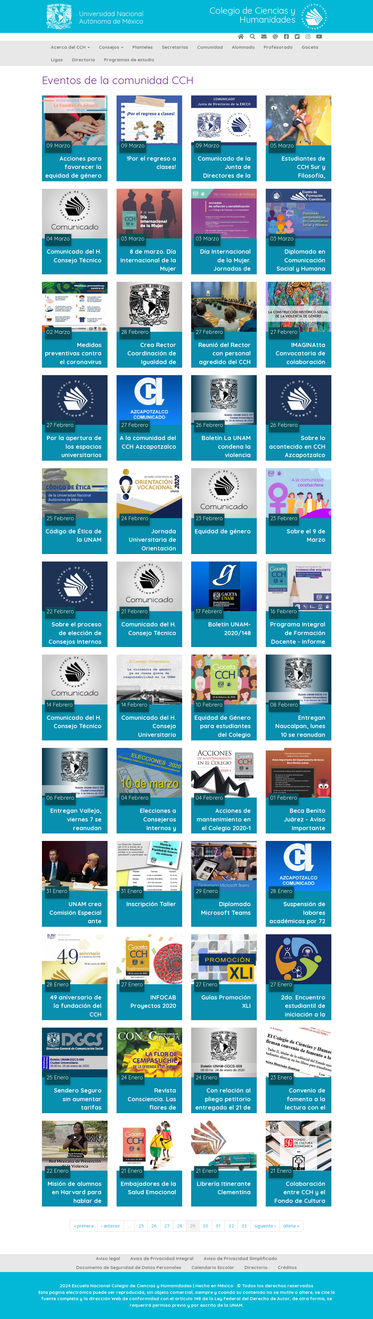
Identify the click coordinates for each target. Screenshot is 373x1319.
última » (291, 1226)
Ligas (57, 60)
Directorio (83, 60)
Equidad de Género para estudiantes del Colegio (222, 726)
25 (141, 1226)
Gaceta (310, 47)
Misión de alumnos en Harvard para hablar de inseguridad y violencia (75, 1200)
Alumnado (243, 47)
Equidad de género (223, 531)
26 (154, 1226)
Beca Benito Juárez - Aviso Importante (304, 819)
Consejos (111, 47)
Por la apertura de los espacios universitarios (74, 446)
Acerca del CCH (70, 47)
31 (218, 1226)
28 (179, 1226)
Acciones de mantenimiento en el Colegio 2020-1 (224, 819)
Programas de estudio (129, 60)
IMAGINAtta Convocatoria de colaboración (300, 353)
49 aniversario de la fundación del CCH (76, 1006)
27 (167, 1226)
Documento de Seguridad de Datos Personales (128, 1267)
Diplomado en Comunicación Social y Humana (301, 260)
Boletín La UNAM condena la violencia (226, 446)
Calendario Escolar (212, 1267)
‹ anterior (110, 1226)
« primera (83, 1226)
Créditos (287, 1267)
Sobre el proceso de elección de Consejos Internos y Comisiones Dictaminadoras (75, 641)
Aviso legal (108, 1258)
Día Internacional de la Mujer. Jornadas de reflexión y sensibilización (225, 268)
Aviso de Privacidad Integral (162, 1258)
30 (205, 1226)
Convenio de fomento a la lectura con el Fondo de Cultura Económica (299, 1107)
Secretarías (175, 47)
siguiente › (265, 1226)
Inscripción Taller (151, 904)
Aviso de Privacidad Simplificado (240, 1258)
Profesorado (278, 47)
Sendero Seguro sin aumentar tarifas (78, 1099)
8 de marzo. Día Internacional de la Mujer (148, 260)
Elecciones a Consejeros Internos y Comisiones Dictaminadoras (152, 827)
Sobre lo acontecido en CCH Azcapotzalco (297, 446)
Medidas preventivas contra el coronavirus (73, 353)
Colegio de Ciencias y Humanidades (252, 15)
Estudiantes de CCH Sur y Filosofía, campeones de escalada (303, 175)
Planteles (142, 47)
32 (231, 1226)
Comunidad (210, 47)
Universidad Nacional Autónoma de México (111, 17)
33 (244, 1226)
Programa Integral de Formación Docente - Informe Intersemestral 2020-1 (297, 641)
